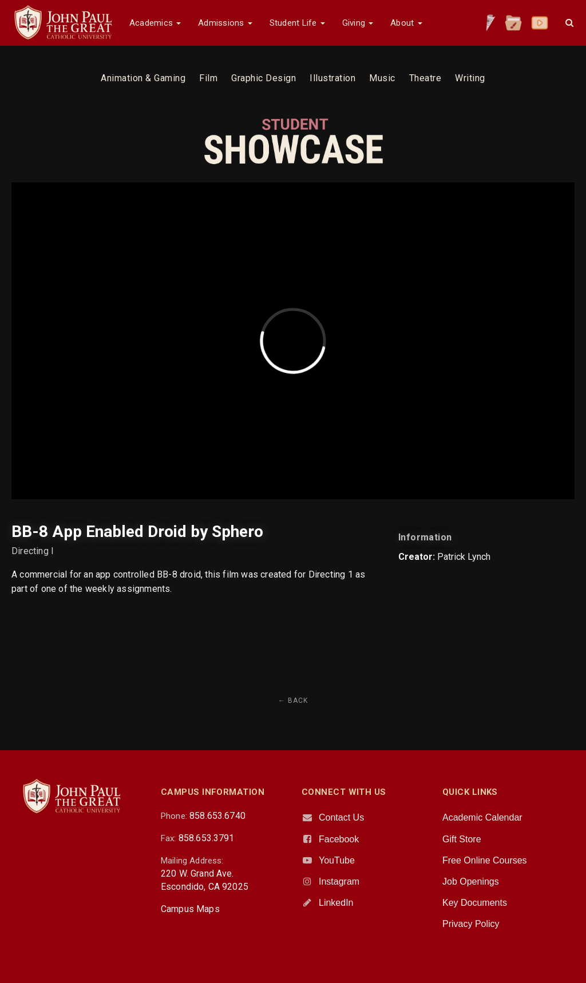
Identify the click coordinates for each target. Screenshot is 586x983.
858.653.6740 (217, 815)
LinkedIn (336, 903)
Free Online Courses (484, 860)
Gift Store (461, 839)
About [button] (406, 23)
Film (208, 78)
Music (382, 78)
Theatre (425, 78)
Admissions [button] (225, 23)
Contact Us (341, 817)
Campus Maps (190, 909)
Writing (470, 78)
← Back (293, 701)
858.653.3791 (207, 838)
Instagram (339, 881)
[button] (569, 23)
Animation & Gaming (143, 78)
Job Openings (470, 881)
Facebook (339, 839)
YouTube (337, 860)
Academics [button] (155, 23)
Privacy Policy (471, 924)
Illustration (332, 78)
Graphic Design (263, 78)
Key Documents (474, 903)
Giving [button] (358, 23)
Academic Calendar (482, 817)
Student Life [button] (297, 23)
